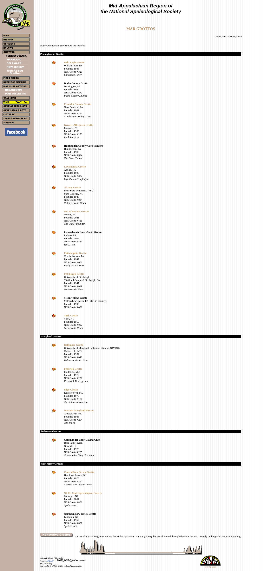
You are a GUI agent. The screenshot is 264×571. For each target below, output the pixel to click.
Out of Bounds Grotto (76, 211)
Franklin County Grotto (77, 104)
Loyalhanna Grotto (75, 166)
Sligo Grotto (71, 389)
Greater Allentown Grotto (78, 125)
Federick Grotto (73, 368)
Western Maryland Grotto (78, 410)
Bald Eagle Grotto (74, 62)
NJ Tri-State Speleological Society (83, 493)
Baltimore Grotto (73, 344)
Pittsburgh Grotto (74, 274)
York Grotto (71, 315)
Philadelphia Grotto (75, 253)
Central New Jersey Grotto (79, 472)
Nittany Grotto (72, 187)
